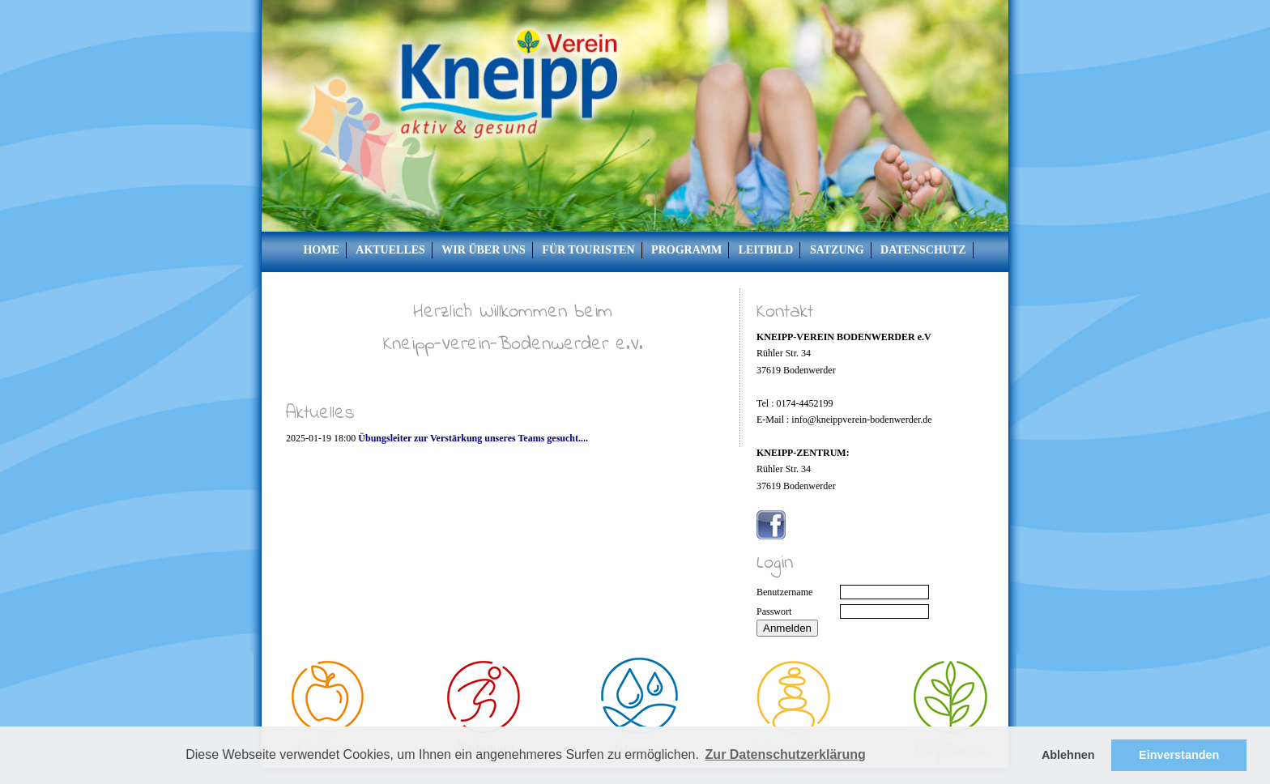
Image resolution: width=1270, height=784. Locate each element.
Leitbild (766, 250)
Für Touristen (588, 250)
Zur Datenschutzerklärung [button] (785, 754)
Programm (686, 250)
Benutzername (784, 592)
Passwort (773, 611)
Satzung (837, 250)
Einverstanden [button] (1179, 754)
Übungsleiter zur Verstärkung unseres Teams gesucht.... (473, 438)
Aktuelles (390, 250)
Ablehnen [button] (1068, 754)
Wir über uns (483, 250)
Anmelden (787, 628)
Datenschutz (923, 250)
